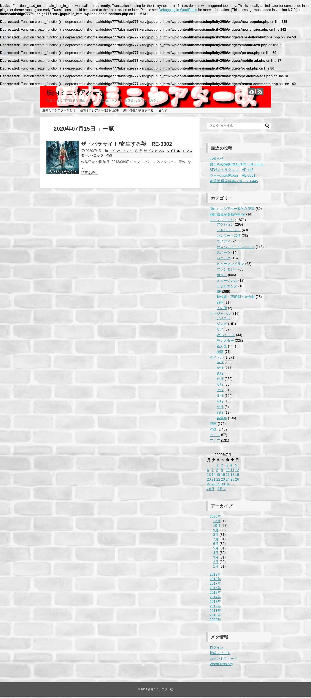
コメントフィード (223, 660)
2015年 (215, 594)
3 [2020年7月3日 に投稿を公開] (227, 466)
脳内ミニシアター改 (76, 93)
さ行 (138, 152)
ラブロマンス (227, 287)
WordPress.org (221, 665)
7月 (216, 540)
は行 (220, 391)
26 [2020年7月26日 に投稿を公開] (237, 481)
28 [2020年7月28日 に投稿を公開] (214, 485)
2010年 (215, 616)
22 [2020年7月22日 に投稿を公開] (218, 481)
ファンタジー (227, 270)
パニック (97, 156)
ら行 (220, 402)
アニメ (215, 436)
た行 (220, 380)
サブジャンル (154, 152)
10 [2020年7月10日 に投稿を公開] (228, 471)
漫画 (220, 353)
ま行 (220, 397)
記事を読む (89, 174)
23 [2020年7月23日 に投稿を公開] (223, 481)
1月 (216, 568)
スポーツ (223, 254)
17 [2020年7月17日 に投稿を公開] (228, 476)
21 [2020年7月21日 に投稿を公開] (214, 481)
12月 (217, 522)
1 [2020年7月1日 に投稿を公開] (217, 466)
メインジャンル (121, 152)
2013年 (215, 603)
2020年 (215, 518)
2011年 (215, 612)
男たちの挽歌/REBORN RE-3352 (236, 165)
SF (219, 293)
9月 (216, 531)
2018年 (215, 580)
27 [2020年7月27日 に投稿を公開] (209, 485)
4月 (216, 554)
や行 (220, 408)
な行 (220, 386)
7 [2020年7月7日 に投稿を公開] (213, 471)
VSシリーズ (226, 336)
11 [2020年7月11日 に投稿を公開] (232, 471)
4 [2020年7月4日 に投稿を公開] (231, 466)
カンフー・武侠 (229, 237)
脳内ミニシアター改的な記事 (99, 111)
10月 (217, 527)
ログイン (217, 649)
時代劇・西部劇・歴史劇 (236, 298)
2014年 (215, 598)
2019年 (215, 576)
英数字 (222, 419)
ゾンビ (222, 325)
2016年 (215, 589)
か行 (220, 369)
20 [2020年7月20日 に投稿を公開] (209, 481)
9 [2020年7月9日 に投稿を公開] (222, 471)
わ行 (220, 414)
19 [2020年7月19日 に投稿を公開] (237, 476)
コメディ (223, 242)
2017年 (215, 585)
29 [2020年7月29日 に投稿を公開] (218, 485)
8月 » (221, 490)
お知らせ (217, 160)
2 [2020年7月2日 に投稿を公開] (222, 466)
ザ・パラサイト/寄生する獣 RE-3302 (126, 145)
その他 (222, 309)
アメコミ (223, 319)
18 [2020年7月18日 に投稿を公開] (232, 476)
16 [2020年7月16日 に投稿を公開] (223, 476)
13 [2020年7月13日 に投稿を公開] (209, 476)
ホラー (222, 276)
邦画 (213, 425)
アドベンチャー (229, 231)
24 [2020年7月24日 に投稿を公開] (228, 481)
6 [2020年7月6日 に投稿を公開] (208, 471)
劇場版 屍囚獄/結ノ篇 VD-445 (234, 182)
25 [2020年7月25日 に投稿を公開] (232, 481)
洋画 (109, 156)
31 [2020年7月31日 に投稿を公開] (228, 485)
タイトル (173, 152)
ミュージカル (227, 282)
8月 (216, 536)
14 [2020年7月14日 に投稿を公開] (214, 476)
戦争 (220, 303)
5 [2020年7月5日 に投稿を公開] (236, 466)
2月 (216, 563)
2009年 (215, 621)
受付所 (163, 111)
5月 (216, 549)
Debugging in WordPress (178, 11)
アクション (225, 226)
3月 (216, 558)
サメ (220, 330)
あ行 (220, 363)
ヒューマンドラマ (230, 265)
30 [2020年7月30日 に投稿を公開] (223, 485)
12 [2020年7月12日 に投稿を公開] (237, 471)
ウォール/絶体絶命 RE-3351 (232, 177)
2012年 (215, 607)
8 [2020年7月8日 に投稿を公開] (217, 471)
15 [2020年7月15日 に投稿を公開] (218, 476)
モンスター (225, 342)
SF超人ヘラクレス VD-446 (232, 171)
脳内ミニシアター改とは (59, 111)
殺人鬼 (222, 347)
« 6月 (210, 490)
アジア (215, 442)
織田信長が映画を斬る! (138, 111)
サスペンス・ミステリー (236, 248)
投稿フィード (220, 654)
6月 (216, 545)
